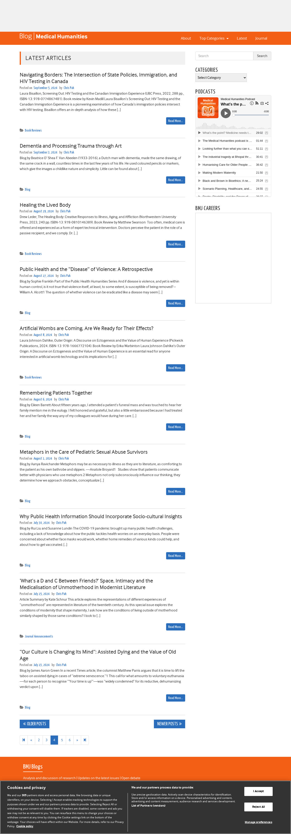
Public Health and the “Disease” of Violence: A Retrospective (86, 269)
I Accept (258, 791)
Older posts (36, 724)
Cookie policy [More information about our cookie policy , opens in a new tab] (24, 826)
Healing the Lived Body (45, 205)
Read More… (175, 121)
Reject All (258, 807)
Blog (27, 189)
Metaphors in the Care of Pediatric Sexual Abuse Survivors (84, 452)
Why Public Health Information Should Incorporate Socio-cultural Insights (101, 516)
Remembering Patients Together (56, 393)
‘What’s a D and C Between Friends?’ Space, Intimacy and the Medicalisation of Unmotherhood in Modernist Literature (86, 584)
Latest (242, 38)
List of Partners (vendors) (148, 806)
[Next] (85, 740)
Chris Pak (69, 88)
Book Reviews (33, 130)
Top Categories (212, 38)
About (186, 38)
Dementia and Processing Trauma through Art (71, 146)
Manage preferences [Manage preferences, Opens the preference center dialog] (258, 822)
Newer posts (167, 724)
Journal (261, 38)
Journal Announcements (39, 636)
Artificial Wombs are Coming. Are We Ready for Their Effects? (86, 328)
